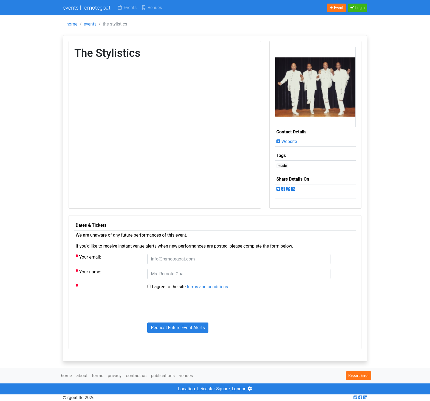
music (282, 166)
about (81, 375)
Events (127, 7)
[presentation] (189, 307)
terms (97, 375)
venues (186, 375)
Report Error (358, 375)
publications (163, 375)
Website (286, 141)
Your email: (88, 257)
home (71, 24)
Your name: (88, 271)
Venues (151, 7)
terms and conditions (207, 286)
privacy (115, 375)
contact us (136, 375)
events (90, 24)
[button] (357, 8)
